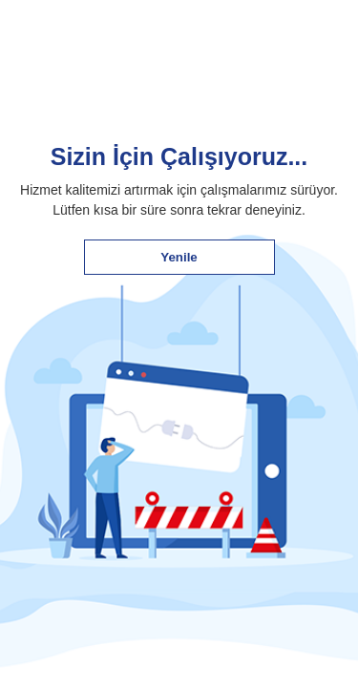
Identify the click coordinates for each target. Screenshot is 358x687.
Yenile (179, 257)
